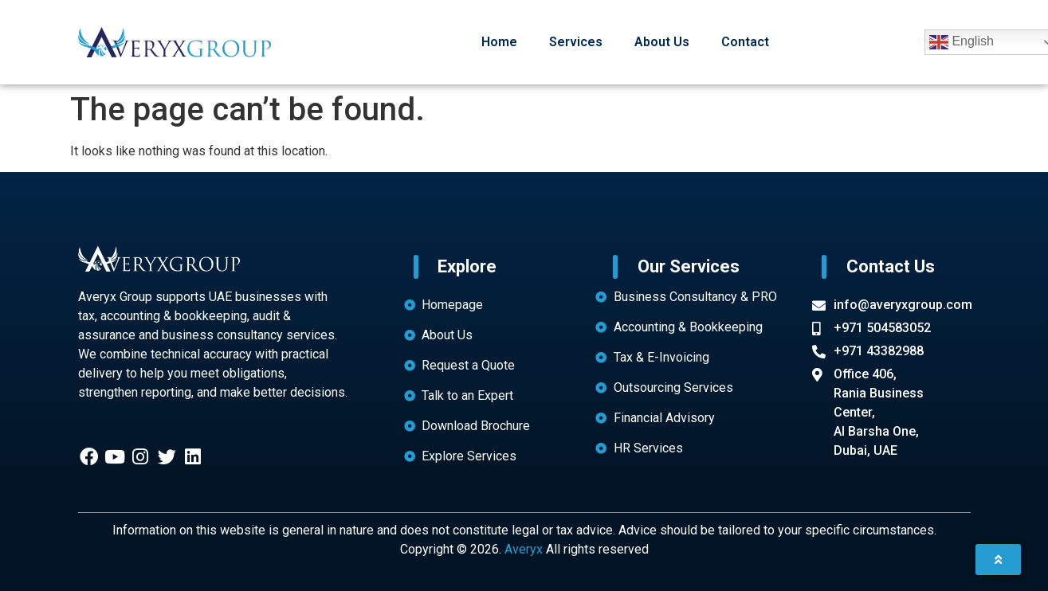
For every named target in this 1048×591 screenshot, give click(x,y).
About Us (661, 41)
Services (576, 41)
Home (499, 41)
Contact (745, 41)
